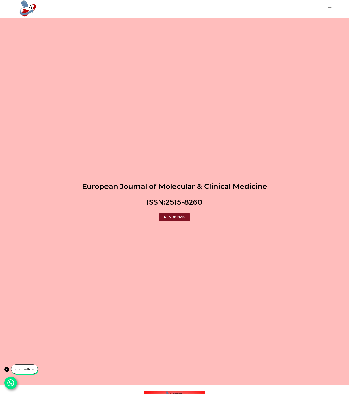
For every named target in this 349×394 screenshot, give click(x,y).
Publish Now (174, 217)
